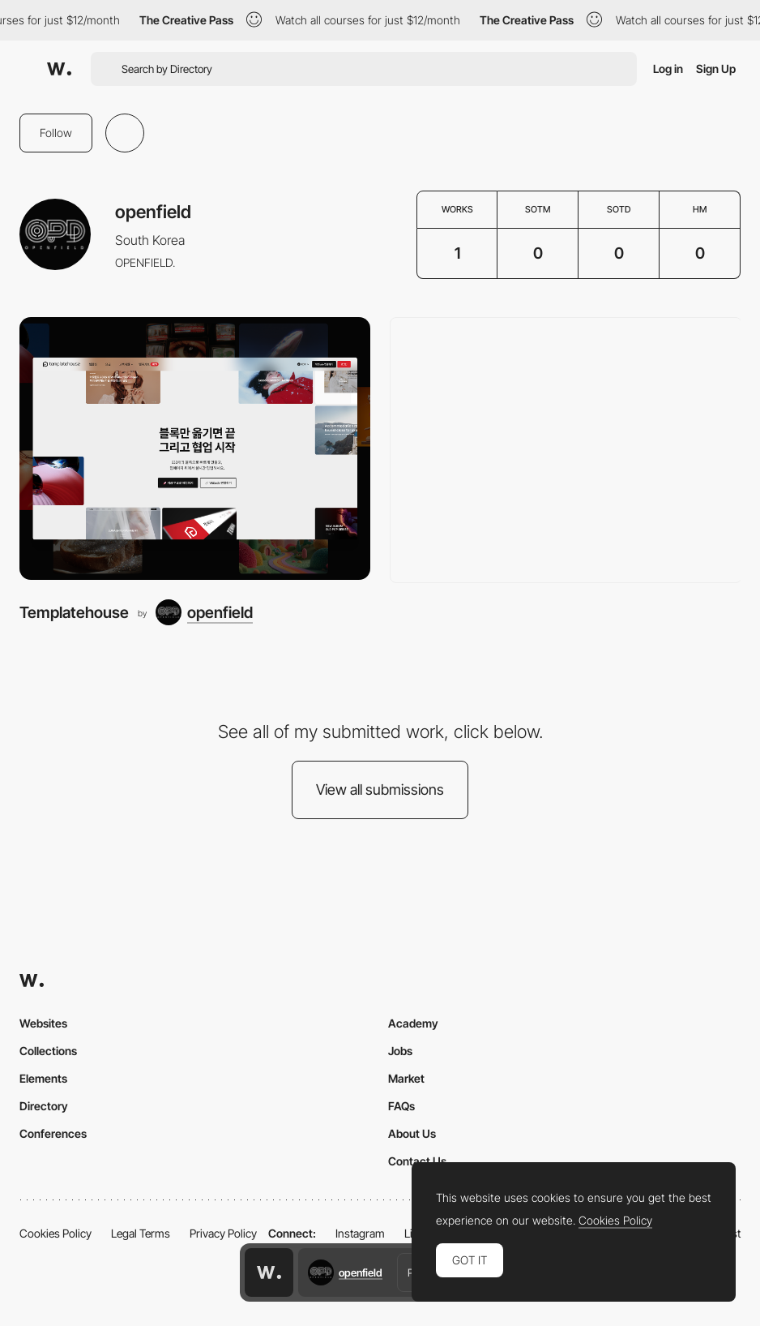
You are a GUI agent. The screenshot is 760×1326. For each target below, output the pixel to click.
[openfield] (204, 612)
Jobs (400, 1051)
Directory (43, 1106)
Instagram (360, 1233)
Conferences (53, 1133)
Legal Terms (140, 1233)
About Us (412, 1133)
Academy (413, 1023)
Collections (48, 1051)
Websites (43, 1023)
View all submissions (380, 789)
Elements (43, 1078)
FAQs (401, 1106)
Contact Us (417, 1161)
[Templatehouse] (194, 449)
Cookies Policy (55, 1233)
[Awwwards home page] (269, 1272)
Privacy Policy (223, 1233)
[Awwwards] (59, 68)
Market (406, 1078)
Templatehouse (74, 612)
